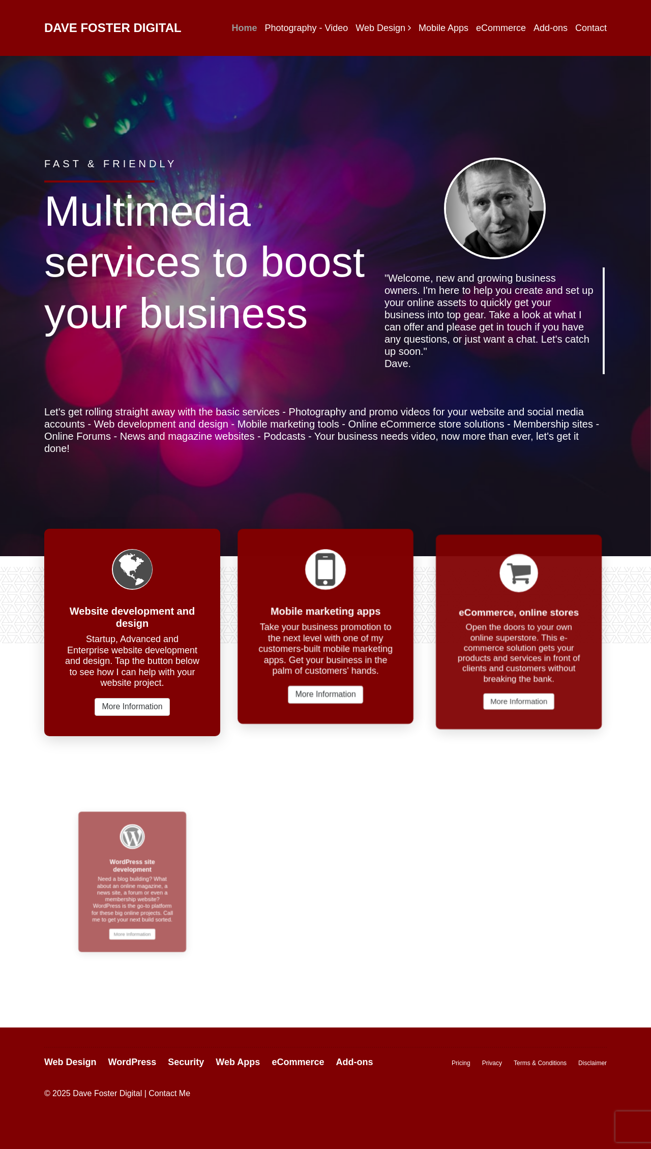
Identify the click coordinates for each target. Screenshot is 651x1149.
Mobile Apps (443, 28)
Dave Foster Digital (113, 28)
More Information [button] (132, 706)
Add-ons (551, 28)
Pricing (461, 1063)
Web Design (380, 28)
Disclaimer (592, 1063)
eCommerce (501, 28)
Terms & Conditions (540, 1063)
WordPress (132, 1062)
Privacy (492, 1063)
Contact (591, 28)
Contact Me (169, 1093)
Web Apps (238, 1062)
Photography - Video (306, 28)
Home (244, 28)
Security (186, 1062)
